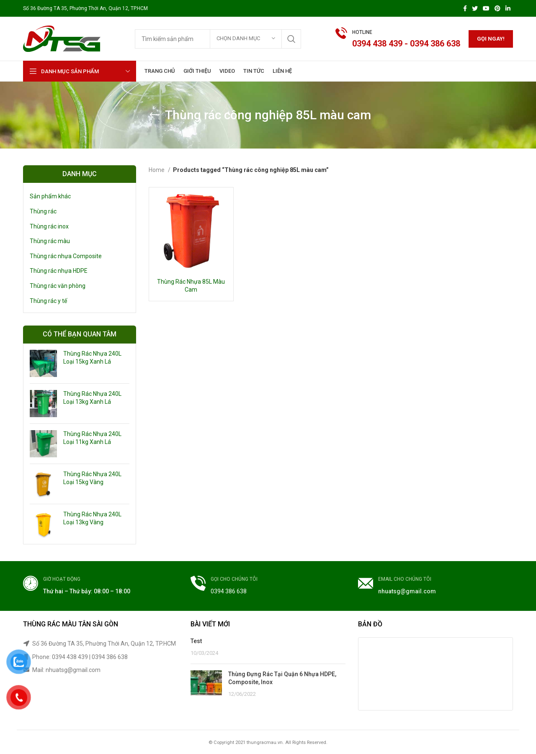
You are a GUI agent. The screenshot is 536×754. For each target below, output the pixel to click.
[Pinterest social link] (497, 8)
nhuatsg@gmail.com (407, 591)
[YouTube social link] (486, 8)
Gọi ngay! (491, 39)
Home (157, 170)
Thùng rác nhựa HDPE (59, 270)
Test (196, 641)
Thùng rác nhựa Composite (66, 256)
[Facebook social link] (465, 8)
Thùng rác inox (49, 226)
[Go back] (154, 115)
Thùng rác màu (50, 241)
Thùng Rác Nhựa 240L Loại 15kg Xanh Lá (92, 357)
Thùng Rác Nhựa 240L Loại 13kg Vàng (92, 518)
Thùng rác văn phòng (57, 285)
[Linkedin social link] (508, 8)
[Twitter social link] (474, 8)
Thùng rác (43, 211)
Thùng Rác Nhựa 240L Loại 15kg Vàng (92, 478)
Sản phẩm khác (50, 196)
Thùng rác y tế (48, 300)
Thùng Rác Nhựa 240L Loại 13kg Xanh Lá (92, 397)
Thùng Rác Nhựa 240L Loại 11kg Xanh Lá (92, 438)
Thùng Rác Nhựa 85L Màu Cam (191, 285)
